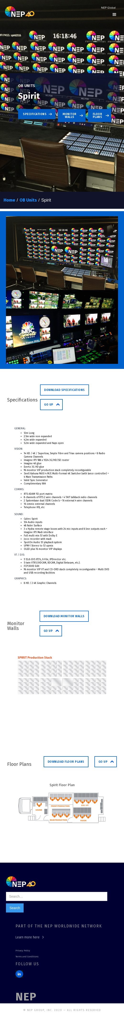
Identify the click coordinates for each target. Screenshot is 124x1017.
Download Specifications (64, 390)
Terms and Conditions (27, 956)
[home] (18, 12)
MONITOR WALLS (70, 115)
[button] (114, 14)
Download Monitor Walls (64, 616)
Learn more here (28, 937)
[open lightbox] (62, 253)
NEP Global (108, 7)
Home (9, 200)
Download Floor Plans (66, 761)
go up (48, 404)
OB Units (28, 200)
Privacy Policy (23, 950)
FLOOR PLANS (97, 115)
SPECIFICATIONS (34, 114)
